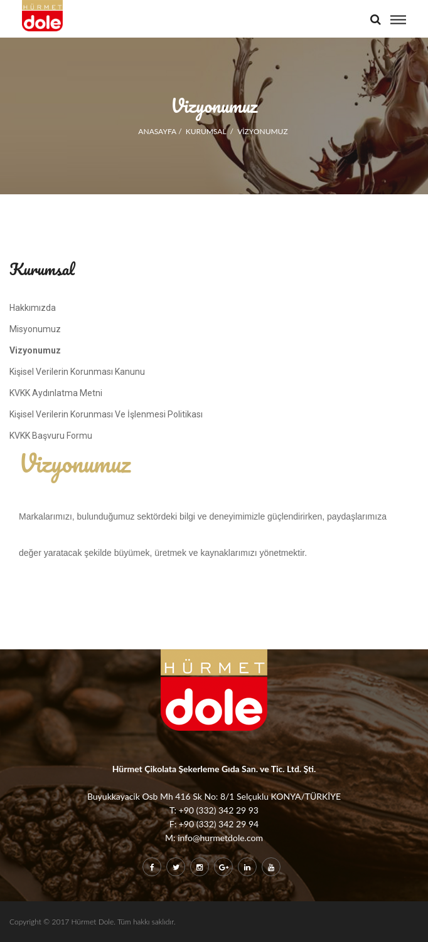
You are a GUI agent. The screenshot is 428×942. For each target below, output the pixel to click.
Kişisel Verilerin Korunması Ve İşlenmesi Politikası (106, 414)
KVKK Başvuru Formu (50, 436)
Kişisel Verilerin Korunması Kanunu (77, 372)
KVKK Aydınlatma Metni (55, 393)
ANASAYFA (157, 131)
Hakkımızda (32, 308)
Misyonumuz (35, 329)
